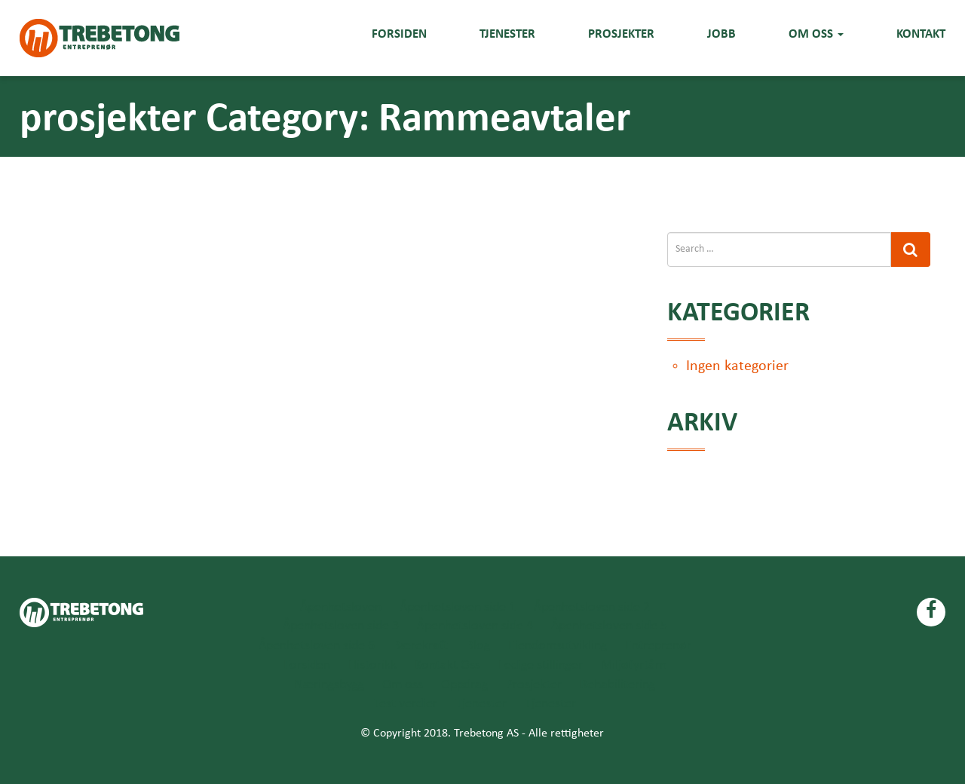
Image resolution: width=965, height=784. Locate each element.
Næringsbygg (329, 685)
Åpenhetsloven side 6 (317, 646)
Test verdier (405, 704)
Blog (478, 646)
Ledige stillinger (540, 665)
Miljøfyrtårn (633, 665)
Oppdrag (464, 685)
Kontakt (920, 33)
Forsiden (399, 33)
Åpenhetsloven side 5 (609, 626)
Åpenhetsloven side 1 (458, 607)
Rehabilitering (617, 685)
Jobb (721, 33)
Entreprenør (658, 646)
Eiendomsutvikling (557, 646)
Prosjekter (621, 33)
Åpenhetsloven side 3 (341, 626)
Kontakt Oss (447, 665)
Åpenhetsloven (340, 607)
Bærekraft (420, 646)
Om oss (816, 33)
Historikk (372, 665)
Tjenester (507, 33)
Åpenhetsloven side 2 (592, 607)
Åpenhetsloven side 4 (475, 626)
